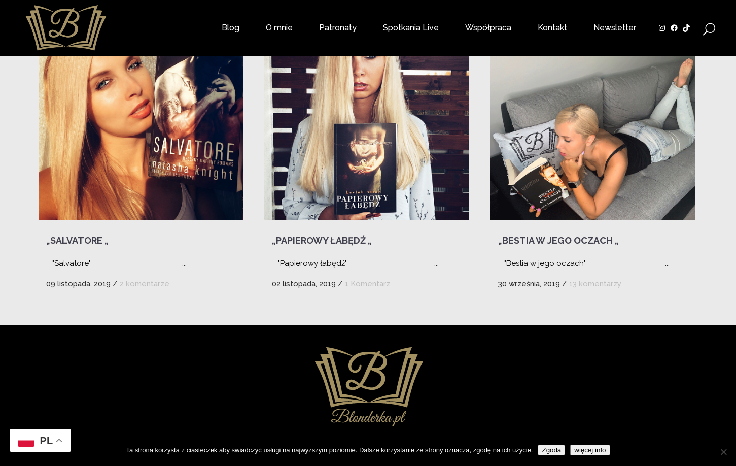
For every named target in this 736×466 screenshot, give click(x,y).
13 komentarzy (595, 283)
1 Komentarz (367, 283)
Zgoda (551, 450)
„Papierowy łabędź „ (322, 240)
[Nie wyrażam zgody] (723, 452)
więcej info (590, 450)
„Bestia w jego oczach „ (558, 240)
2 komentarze (144, 283)
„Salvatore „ (77, 240)
